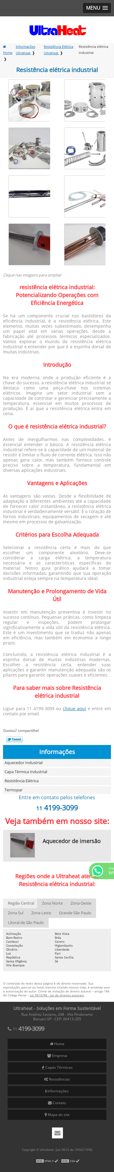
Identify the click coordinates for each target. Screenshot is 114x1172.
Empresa (57, 1056)
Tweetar (14, 739)
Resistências (57, 1079)
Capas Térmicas (57, 1067)
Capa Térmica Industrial (26, 772)
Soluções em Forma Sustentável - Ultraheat (57, 30)
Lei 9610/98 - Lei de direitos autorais (57, 995)
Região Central (21, 903)
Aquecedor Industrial (24, 762)
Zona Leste (41, 913)
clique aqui (74, 708)
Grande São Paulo (75, 913)
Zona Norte (52, 903)
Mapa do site (57, 1115)
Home (57, 1044)
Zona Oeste (81, 903)
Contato (57, 1103)
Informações (57, 752)
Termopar (13, 790)
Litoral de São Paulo (26, 922)
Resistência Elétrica (22, 781)
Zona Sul (15, 913)
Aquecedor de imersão (72, 841)
